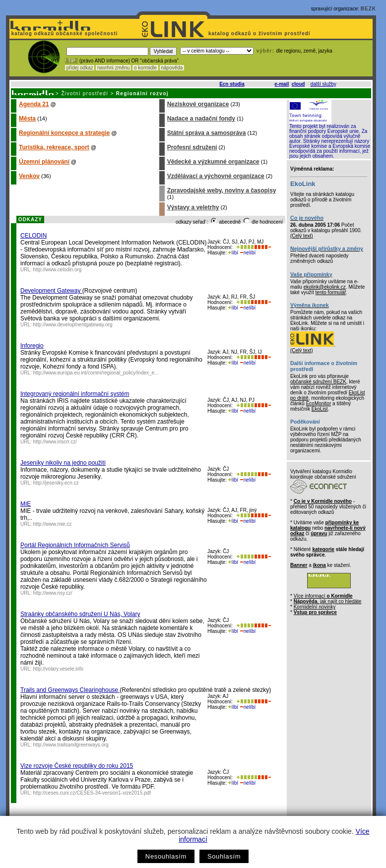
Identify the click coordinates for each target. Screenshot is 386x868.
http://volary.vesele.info (58, 669)
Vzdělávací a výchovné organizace (215, 176)
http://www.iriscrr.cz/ (55, 441)
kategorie (323, 549)
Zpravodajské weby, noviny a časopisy (221, 190)
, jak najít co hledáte (328, 601)
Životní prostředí (84, 93)
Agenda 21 (34, 104)
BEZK (368, 8)
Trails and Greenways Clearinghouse (70, 689)
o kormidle (145, 67)
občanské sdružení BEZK (318, 381)
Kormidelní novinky (314, 607)
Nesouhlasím (166, 856)
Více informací (323, 596)
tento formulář (331, 292)
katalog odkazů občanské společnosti (63, 33)
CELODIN (33, 235)
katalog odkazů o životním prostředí (260, 33)
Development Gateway (51, 290)
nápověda (172, 67)
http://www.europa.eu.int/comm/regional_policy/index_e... (96, 372)
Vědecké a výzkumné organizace (213, 161)
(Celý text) (301, 236)
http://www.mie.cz (52, 524)
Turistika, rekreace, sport (54, 147)
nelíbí (248, 252)
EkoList (320, 409)
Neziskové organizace (198, 104)
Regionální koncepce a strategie (64, 132)
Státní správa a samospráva (206, 132)
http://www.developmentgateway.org (73, 324)
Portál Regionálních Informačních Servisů (75, 545)
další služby (323, 84)
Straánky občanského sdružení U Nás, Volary (80, 614)
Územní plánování (44, 161)
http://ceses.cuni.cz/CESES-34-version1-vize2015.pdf (92, 793)
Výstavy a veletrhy (193, 207)
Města (27, 118)
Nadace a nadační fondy (201, 118)
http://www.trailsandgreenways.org (71, 744)
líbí (233, 252)
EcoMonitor (318, 403)
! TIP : (71, 60)
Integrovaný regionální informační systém (74, 393)
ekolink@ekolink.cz (325, 287)
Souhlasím (224, 856)
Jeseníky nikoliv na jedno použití (63, 462)
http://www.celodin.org (57, 269)
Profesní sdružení (192, 147)
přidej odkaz (79, 67)
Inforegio (32, 345)
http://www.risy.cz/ (52, 593)
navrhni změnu (113, 67)
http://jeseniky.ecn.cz (56, 483)
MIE (25, 503)
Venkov (29, 176)
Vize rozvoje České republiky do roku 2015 (76, 765)
